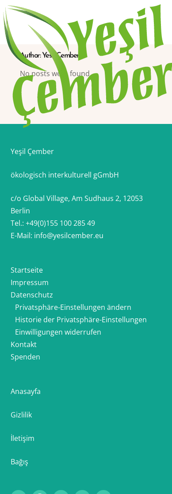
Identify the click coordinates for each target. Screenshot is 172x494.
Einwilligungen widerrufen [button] (58, 332)
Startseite (27, 270)
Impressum (30, 282)
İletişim (22, 438)
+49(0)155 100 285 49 (60, 223)
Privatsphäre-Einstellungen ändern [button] (73, 307)
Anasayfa (26, 391)
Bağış (19, 462)
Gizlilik (21, 415)
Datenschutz (32, 295)
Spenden (25, 357)
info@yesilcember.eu (68, 235)
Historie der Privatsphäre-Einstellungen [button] (81, 319)
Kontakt (24, 344)
